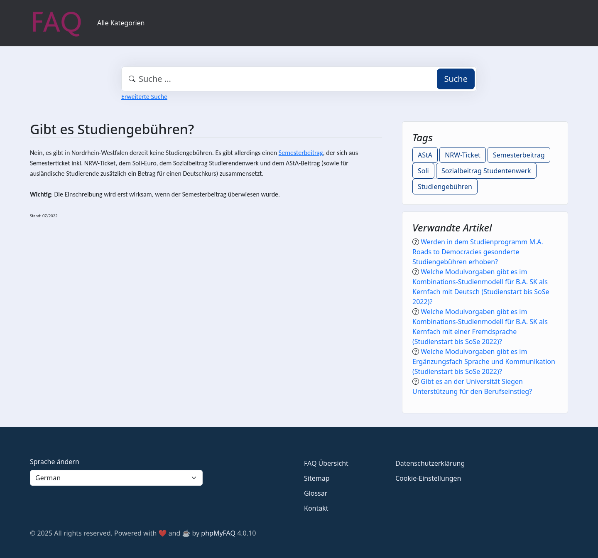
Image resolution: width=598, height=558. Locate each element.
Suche (456, 78)
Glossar (315, 493)
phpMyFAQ (218, 533)
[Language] (116, 478)
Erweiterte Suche (144, 97)
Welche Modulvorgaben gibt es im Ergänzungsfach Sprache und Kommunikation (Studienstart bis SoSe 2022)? (483, 361)
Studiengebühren (445, 186)
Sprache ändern (54, 461)
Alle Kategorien (121, 22)
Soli (423, 170)
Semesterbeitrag (301, 153)
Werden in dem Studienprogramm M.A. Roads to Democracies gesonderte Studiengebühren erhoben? (477, 251)
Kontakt (316, 508)
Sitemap (317, 478)
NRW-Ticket (462, 155)
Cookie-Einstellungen (428, 478)
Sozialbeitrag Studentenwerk (486, 170)
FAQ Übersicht (326, 463)
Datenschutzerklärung (430, 463)
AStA (425, 155)
